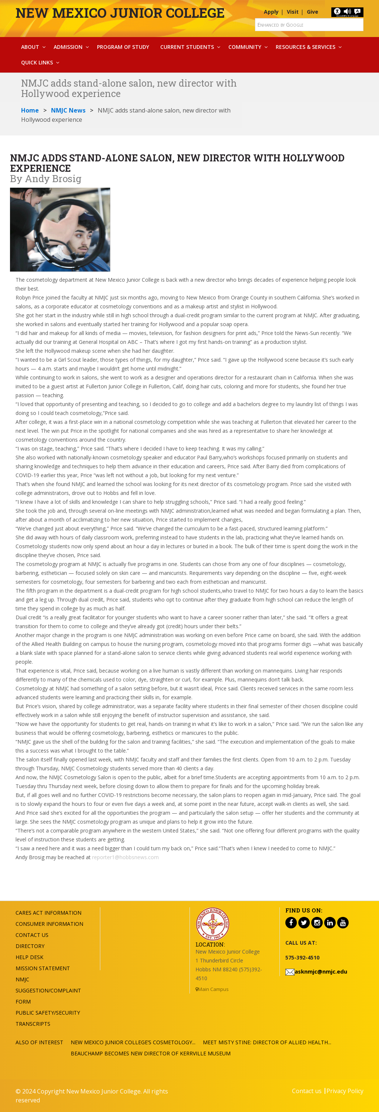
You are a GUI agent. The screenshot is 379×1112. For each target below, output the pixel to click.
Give (312, 11)
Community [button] (244, 46)
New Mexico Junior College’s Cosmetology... (133, 1042)
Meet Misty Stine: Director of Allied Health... (267, 1042)
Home (30, 110)
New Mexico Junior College (120, 12)
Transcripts (33, 1023)
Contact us (307, 1091)
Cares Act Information (48, 912)
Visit (293, 11)
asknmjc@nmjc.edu (321, 971)
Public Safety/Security (48, 1012)
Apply (271, 11)
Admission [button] (68, 46)
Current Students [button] (187, 46)
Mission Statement (43, 968)
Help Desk (29, 957)
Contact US (32, 934)
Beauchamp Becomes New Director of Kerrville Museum (151, 1053)
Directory (30, 945)
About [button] (30, 46)
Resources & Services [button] (305, 46)
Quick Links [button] (37, 62)
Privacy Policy (344, 1091)
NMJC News (68, 110)
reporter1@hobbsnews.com (125, 857)
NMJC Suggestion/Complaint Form (48, 990)
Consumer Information (49, 923)
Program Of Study (123, 46)
